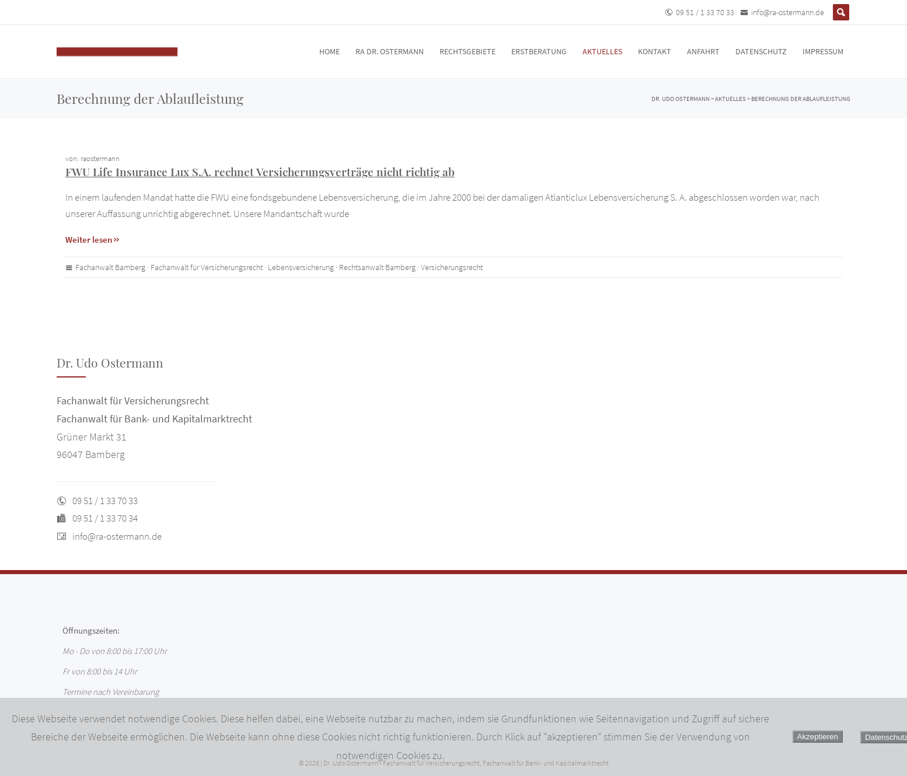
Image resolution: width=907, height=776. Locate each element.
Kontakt (654, 51)
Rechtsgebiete (467, 51)
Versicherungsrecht (452, 267)
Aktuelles (602, 51)
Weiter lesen (93, 239)
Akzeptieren (817, 736)
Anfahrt (703, 51)
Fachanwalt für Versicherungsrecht (207, 267)
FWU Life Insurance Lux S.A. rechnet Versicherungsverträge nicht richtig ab (260, 171)
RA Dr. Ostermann (389, 51)
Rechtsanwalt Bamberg (377, 267)
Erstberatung (539, 51)
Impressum (823, 51)
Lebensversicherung (301, 267)
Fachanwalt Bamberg (110, 267)
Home (329, 51)
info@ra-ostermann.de (787, 12)
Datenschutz (761, 51)
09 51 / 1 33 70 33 (705, 12)
